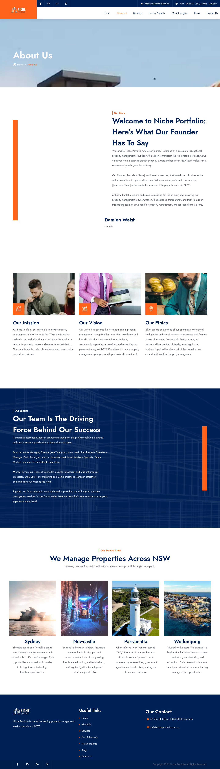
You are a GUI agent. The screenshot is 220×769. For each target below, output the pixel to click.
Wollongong (187, 641)
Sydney (32, 641)
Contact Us (212, 13)
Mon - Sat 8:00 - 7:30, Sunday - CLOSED (198, 3)
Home (107, 13)
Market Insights (179, 13)
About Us (122, 13)
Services (137, 13)
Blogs (197, 13)
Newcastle (84, 641)
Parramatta (135, 641)
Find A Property (157, 13)
